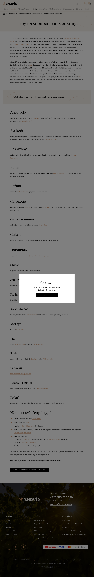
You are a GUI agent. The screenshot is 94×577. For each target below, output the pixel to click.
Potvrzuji (47, 295)
